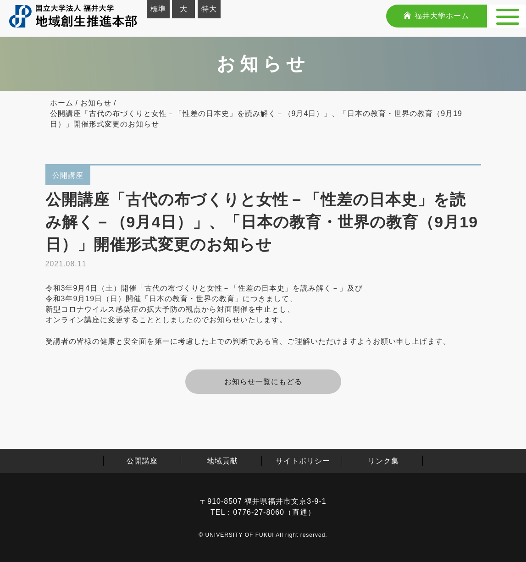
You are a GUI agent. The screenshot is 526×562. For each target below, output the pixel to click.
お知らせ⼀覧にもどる (263, 382)
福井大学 (436, 15)
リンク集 (383, 461)
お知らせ (95, 103)
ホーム (61, 103)
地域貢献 (222, 461)
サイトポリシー (303, 461)
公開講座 (142, 461)
